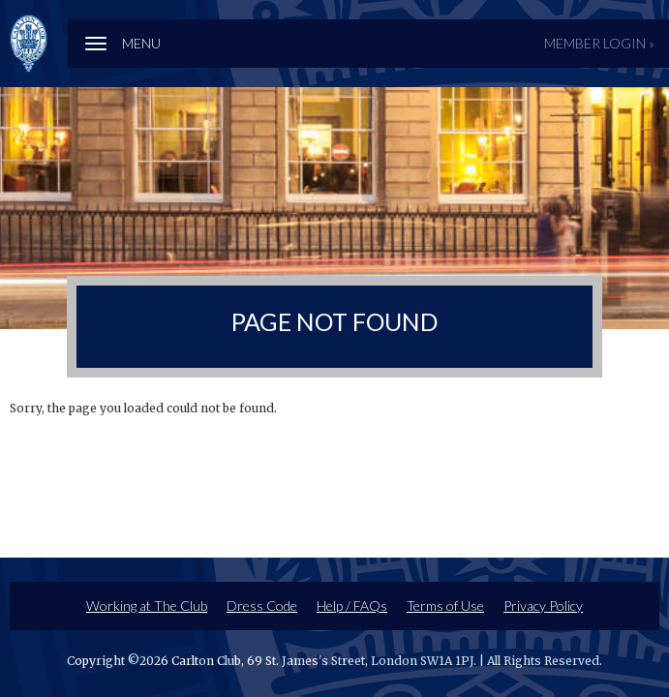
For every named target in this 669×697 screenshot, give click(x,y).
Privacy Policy (543, 605)
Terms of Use (445, 605)
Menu (141, 43)
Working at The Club (146, 605)
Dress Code (262, 605)
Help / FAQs (352, 605)
